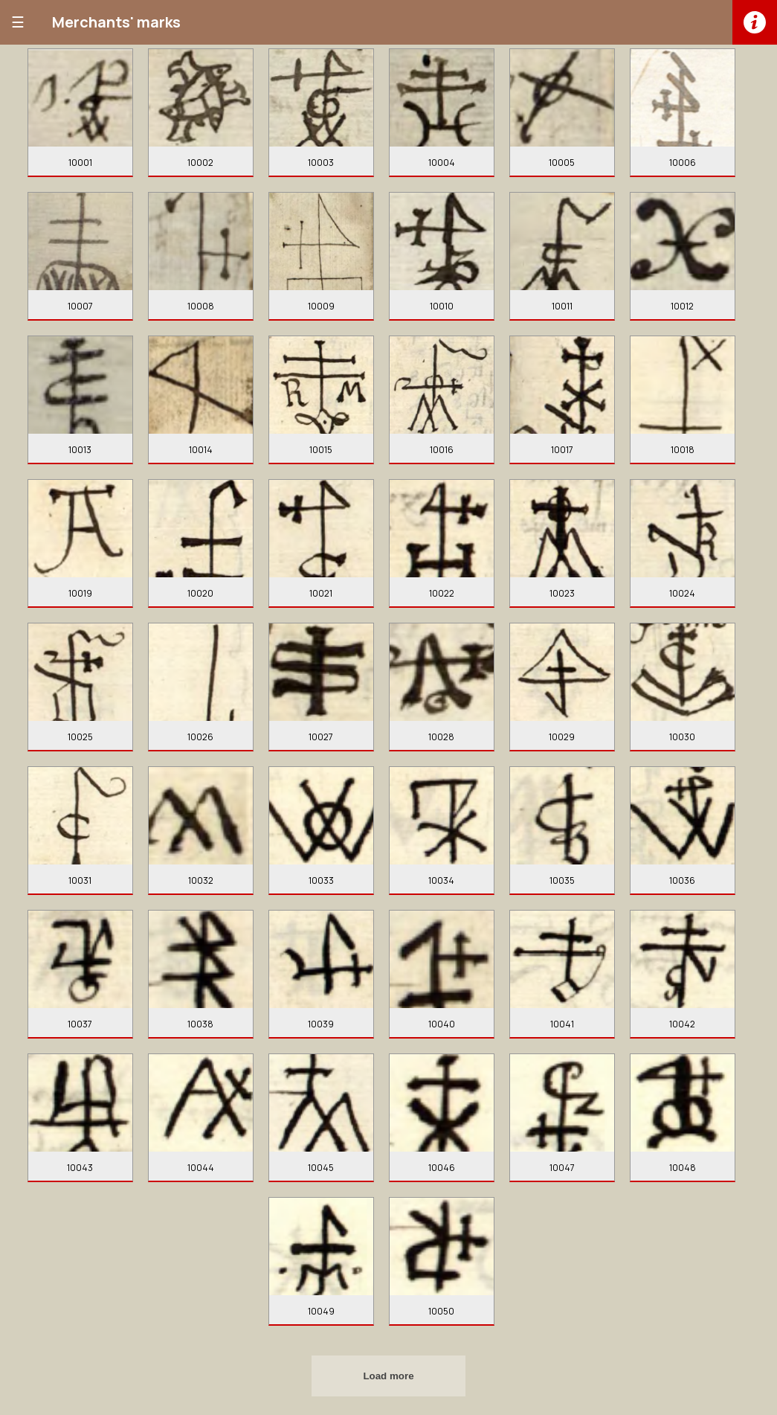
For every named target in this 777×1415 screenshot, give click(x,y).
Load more (388, 1376)
